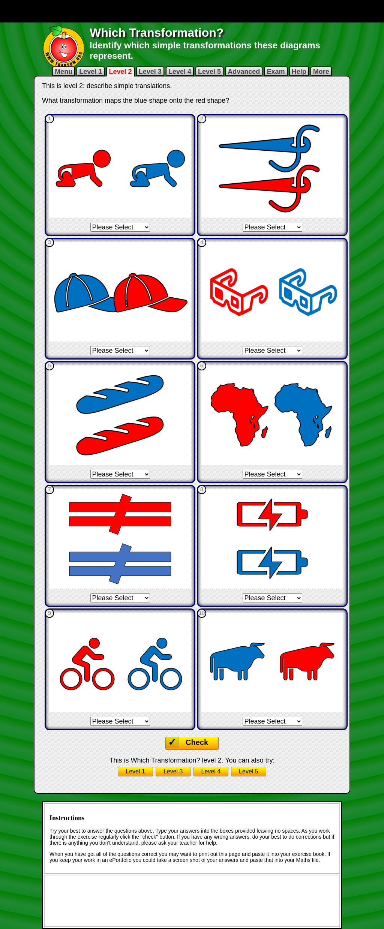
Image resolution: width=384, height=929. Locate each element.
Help (299, 71)
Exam (276, 71)
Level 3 (150, 71)
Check (197, 742)
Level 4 (179, 71)
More (321, 71)
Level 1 (90, 71)
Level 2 (120, 71)
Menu (63, 71)
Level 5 (209, 71)
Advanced (244, 71)
